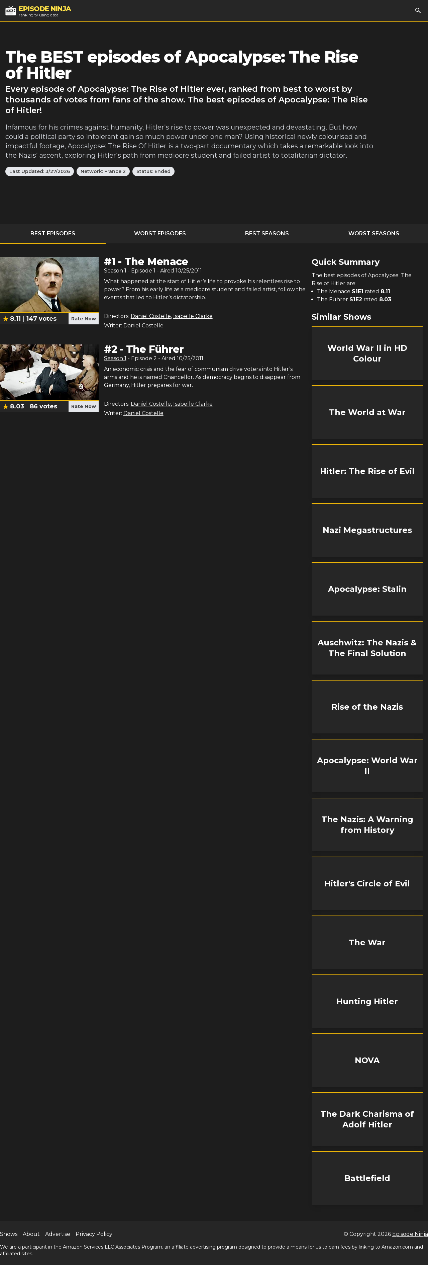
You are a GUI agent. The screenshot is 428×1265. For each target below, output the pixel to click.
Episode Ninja (410, 1234)
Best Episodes (52, 233)
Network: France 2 (103, 171)
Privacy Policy (94, 1234)
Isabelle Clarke (193, 316)
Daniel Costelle (151, 316)
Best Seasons (267, 233)
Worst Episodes (160, 233)
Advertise (57, 1234)
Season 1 (115, 270)
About (31, 1234)
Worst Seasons (373, 233)
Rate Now (83, 319)
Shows (8, 1234)
